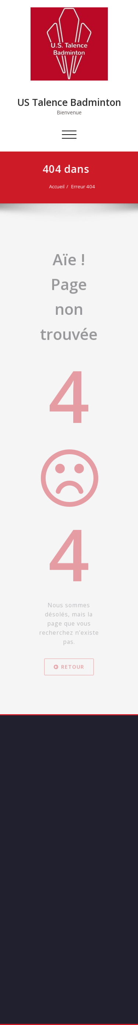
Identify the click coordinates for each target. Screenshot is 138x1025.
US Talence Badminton (69, 102)
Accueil (51, 186)
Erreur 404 (77, 186)
